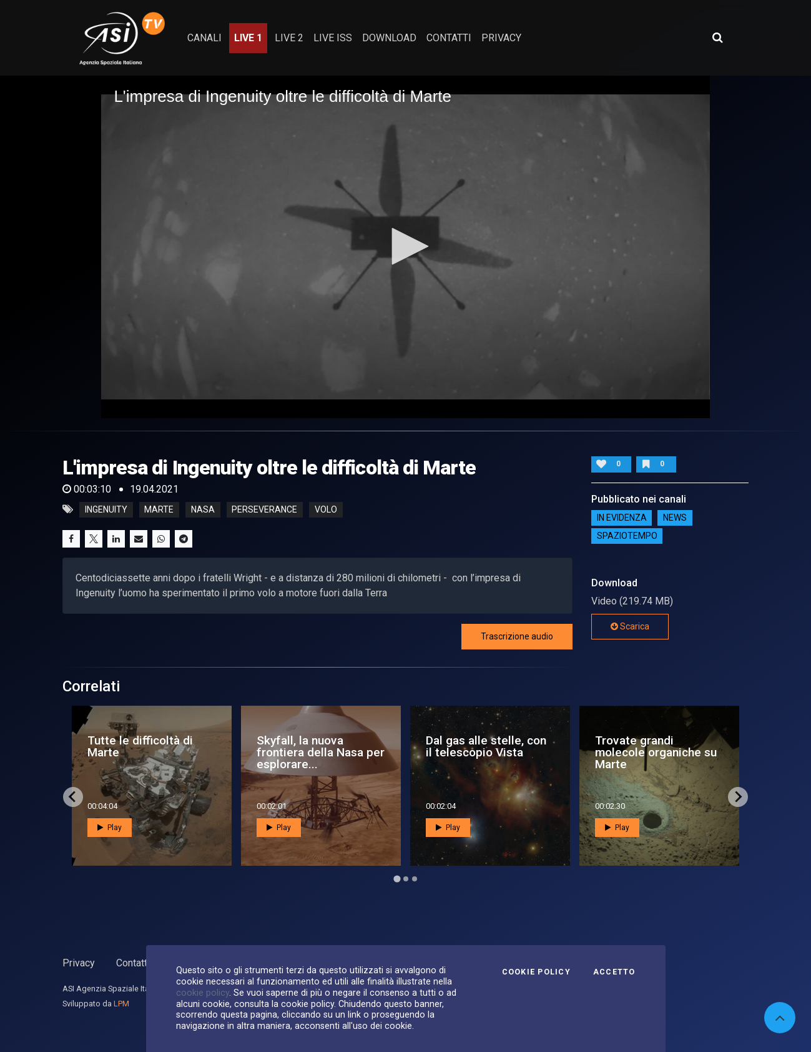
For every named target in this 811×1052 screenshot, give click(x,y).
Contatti (133, 963)
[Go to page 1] (396, 878)
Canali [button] (204, 38)
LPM (121, 1003)
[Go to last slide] (73, 797)
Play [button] (109, 827)
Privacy (78, 963)
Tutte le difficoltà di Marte (140, 746)
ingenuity (106, 509)
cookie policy (202, 993)
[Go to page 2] (405, 878)
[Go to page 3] (414, 878)
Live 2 (289, 38)
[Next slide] (738, 797)
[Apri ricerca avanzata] (717, 37)
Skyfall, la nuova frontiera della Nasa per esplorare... (321, 752)
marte (159, 509)
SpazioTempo (627, 536)
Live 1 (248, 38)
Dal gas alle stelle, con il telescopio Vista (486, 746)
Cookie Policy (536, 972)
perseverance (264, 509)
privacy (501, 38)
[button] (405, 246)
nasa (203, 509)
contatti (448, 38)
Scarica (630, 626)
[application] (405, 247)
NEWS (675, 518)
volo (326, 509)
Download (389, 38)
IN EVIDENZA (622, 518)
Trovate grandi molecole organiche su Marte (656, 752)
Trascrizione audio (517, 636)
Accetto (614, 972)
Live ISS (332, 38)
